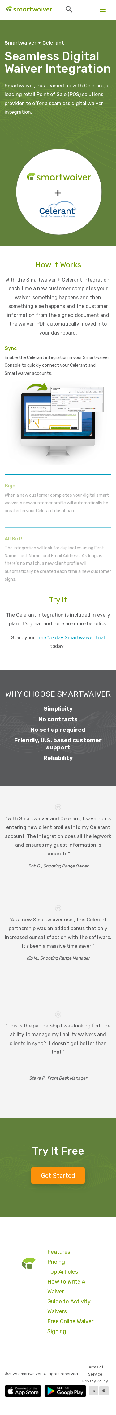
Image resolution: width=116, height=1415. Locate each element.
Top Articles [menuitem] (62, 1271)
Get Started (58, 1175)
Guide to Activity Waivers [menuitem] (69, 1306)
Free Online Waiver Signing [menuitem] (70, 1326)
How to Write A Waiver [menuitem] (66, 1286)
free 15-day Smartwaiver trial (70, 638)
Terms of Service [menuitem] (95, 1370)
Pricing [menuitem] (56, 1261)
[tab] (58, 410)
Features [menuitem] (58, 1252)
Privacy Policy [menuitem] (95, 1381)
